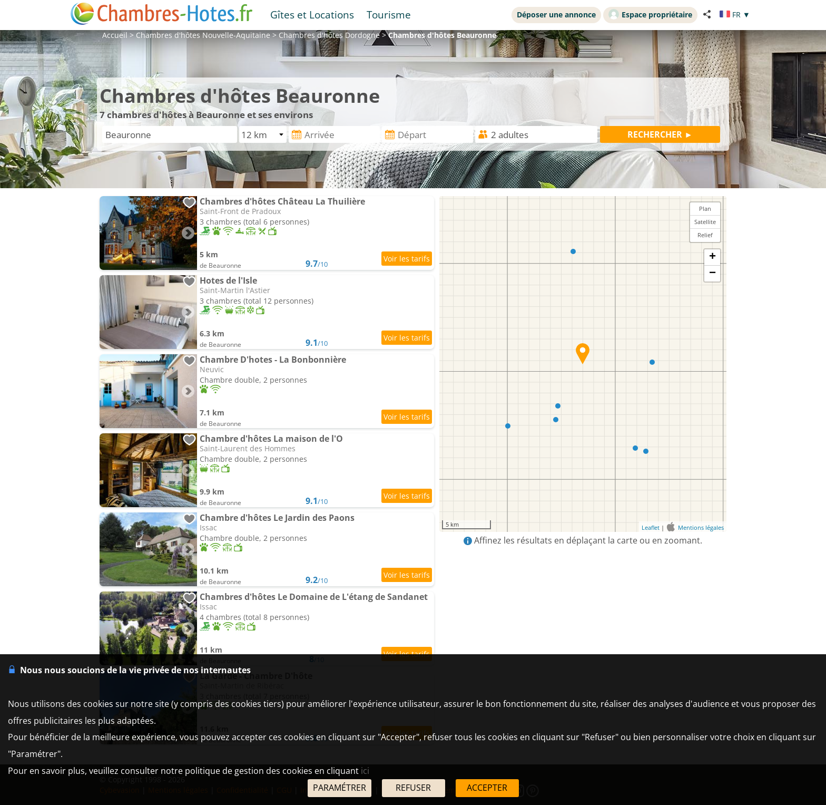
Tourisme (389, 14)
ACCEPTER (487, 787)
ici (365, 771)
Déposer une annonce (556, 14)
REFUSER (413, 787)
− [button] (712, 274)
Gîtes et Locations (312, 14)
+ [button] (712, 257)
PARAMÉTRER (339, 787)
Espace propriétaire (650, 14)
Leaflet (651, 527)
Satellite (705, 222)
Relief (705, 235)
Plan (705, 208)
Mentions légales (701, 527)
